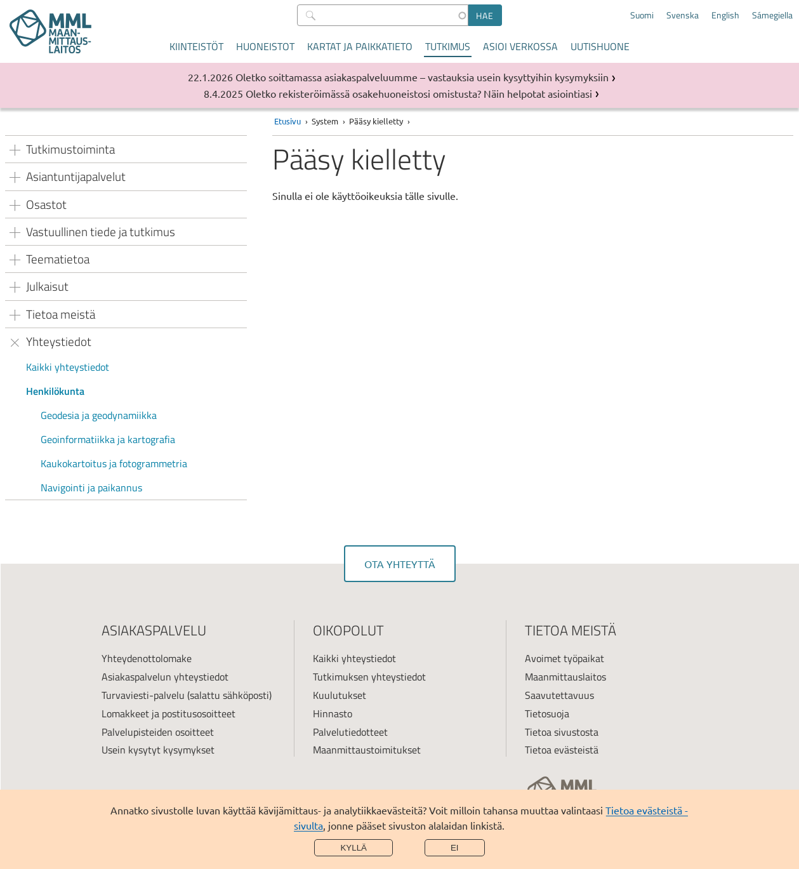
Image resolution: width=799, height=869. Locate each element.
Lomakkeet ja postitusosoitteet (168, 713)
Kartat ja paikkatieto (360, 46)
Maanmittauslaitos (565, 676)
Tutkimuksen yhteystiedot (369, 676)
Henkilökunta (55, 391)
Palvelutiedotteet (350, 732)
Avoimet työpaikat (564, 658)
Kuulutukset (339, 695)
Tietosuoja (547, 713)
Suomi (642, 15)
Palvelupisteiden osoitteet (158, 732)
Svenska (682, 15)
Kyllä (353, 847)
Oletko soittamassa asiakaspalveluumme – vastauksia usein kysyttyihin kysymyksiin (422, 76)
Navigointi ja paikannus (91, 487)
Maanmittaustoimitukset (367, 749)
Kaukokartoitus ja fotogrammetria (114, 463)
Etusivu (287, 121)
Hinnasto (332, 713)
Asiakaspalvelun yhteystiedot (165, 676)
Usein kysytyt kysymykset (158, 749)
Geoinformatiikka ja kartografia (108, 439)
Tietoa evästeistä (561, 749)
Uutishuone (600, 46)
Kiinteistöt (196, 46)
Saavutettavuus (559, 695)
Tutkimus (447, 46)
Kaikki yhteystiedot (67, 367)
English (725, 15)
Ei (455, 847)
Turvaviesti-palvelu (143, 695)
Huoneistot (265, 46)
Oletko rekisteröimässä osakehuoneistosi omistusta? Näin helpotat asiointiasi (419, 93)
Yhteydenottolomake (147, 658)
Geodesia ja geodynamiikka (99, 415)
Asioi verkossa (520, 46)
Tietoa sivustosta (561, 732)
